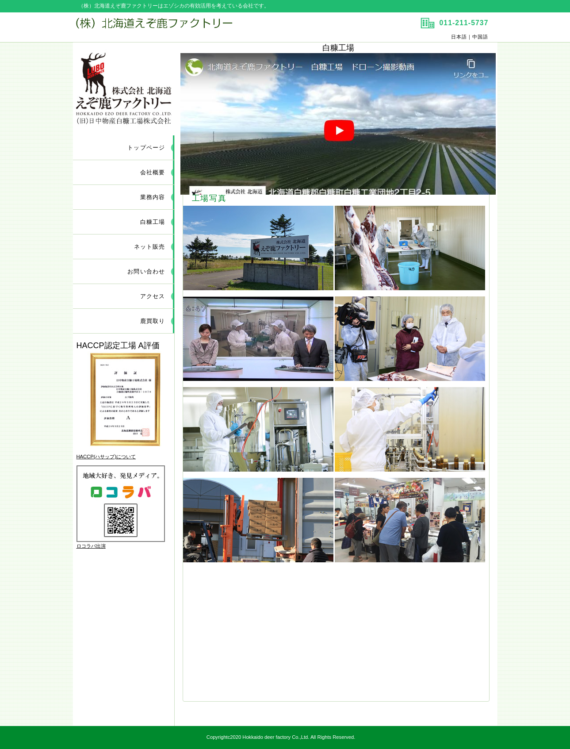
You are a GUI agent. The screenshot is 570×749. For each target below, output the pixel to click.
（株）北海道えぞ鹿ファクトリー (178, 27)
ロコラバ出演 (91, 546)
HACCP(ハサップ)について (106, 456)
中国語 (480, 36)
